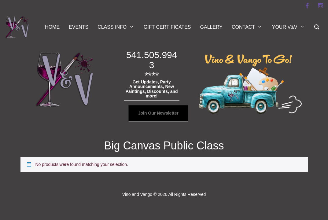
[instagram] (320, 6)
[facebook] (307, 6)
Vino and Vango (137, 194)
